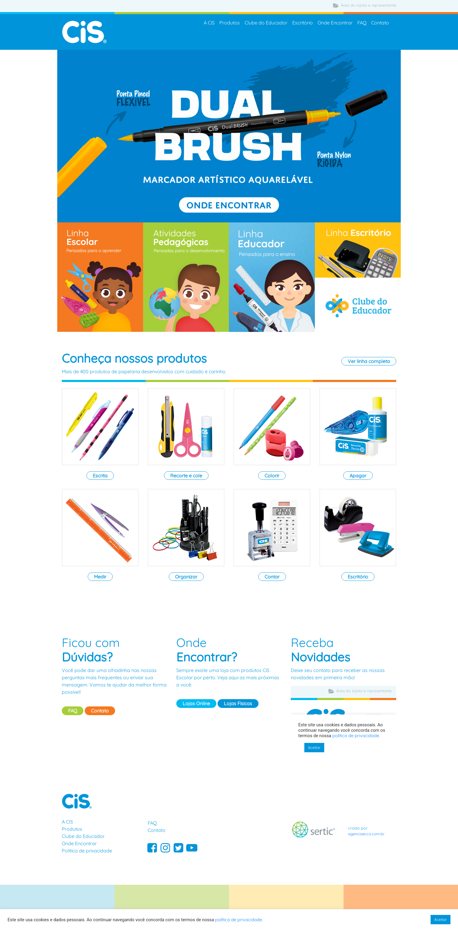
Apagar (358, 476)
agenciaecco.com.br (366, 833)
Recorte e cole (186, 476)
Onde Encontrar (335, 23)
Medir (100, 577)
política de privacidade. (239, 919)
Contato (380, 23)
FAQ (361, 23)
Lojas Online (196, 703)
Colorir (272, 476)
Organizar (186, 577)
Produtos (229, 23)
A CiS (209, 23)
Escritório (302, 23)
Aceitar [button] (440, 919)
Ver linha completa (369, 361)
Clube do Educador (266, 23)
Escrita (100, 476)
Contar (272, 577)
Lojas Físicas (238, 703)
